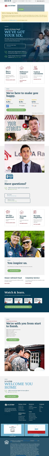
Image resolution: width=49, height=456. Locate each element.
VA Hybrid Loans (21, 398)
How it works (7, 274)
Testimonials (41, 398)
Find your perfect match (10, 213)
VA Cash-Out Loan (21, 408)
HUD (11, 431)
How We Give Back (14, 261)
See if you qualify (37, 215)
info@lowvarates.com (13, 16)
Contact (14, 2)
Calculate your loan (37, 75)
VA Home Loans (20, 396)
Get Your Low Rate (11, 387)
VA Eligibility (31, 396)
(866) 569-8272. (24, 49)
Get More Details (12, 330)
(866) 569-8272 (13, 185)
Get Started (41, 5)
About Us (40, 396)
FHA (36, 430)
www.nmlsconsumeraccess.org (21, 444)
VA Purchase (21, 5)
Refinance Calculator (32, 405)
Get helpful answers (23, 214)
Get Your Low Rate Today (10, 42)
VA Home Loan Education (33, 398)
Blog (40, 400)
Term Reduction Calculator (33, 408)
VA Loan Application (21, 400)
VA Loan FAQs (31, 399)
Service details (28, 274)
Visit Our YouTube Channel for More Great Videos (18, 297)
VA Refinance (27, 5)
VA (34, 430)
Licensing (16, 445)
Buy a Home (10, 191)
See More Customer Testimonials (16, 106)
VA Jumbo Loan (20, 399)
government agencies (26, 430)
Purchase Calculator (32, 404)
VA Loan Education (34, 5)
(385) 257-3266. (18, 53)
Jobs (40, 399)
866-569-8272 (40, 1)
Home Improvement (21, 409)
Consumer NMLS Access (19, 446)
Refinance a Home (24, 191)
